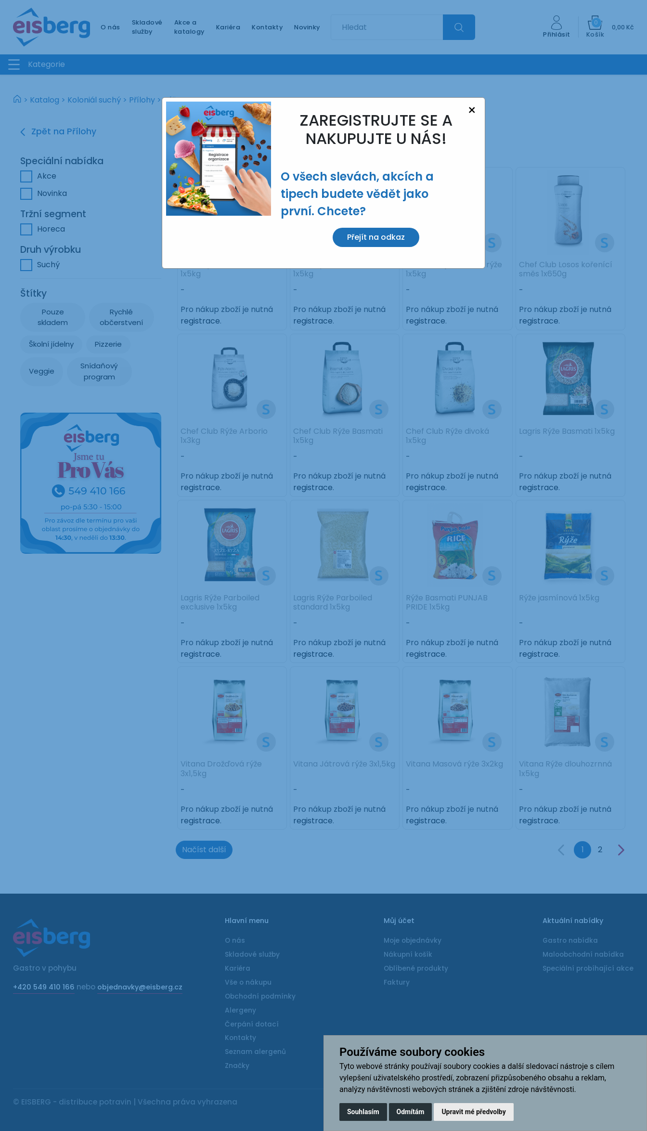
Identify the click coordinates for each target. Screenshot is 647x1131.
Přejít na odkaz (376, 237)
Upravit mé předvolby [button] (473, 1112)
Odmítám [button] (411, 1112)
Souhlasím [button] (363, 1112)
